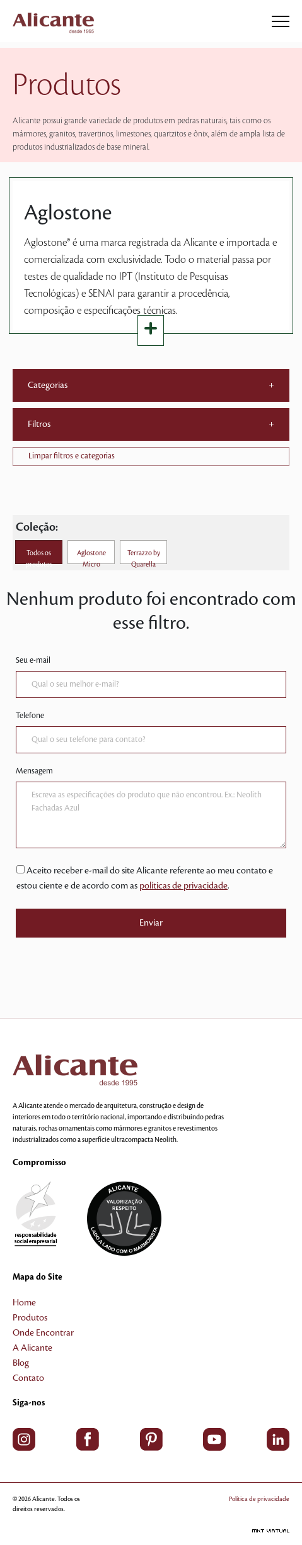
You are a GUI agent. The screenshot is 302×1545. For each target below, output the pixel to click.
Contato (28, 1378)
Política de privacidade (259, 1498)
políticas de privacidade (183, 886)
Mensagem (34, 771)
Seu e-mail (33, 660)
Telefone (30, 715)
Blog (21, 1363)
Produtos (30, 1318)
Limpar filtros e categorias (71, 455)
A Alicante (32, 1348)
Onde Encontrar (43, 1333)
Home (24, 1303)
